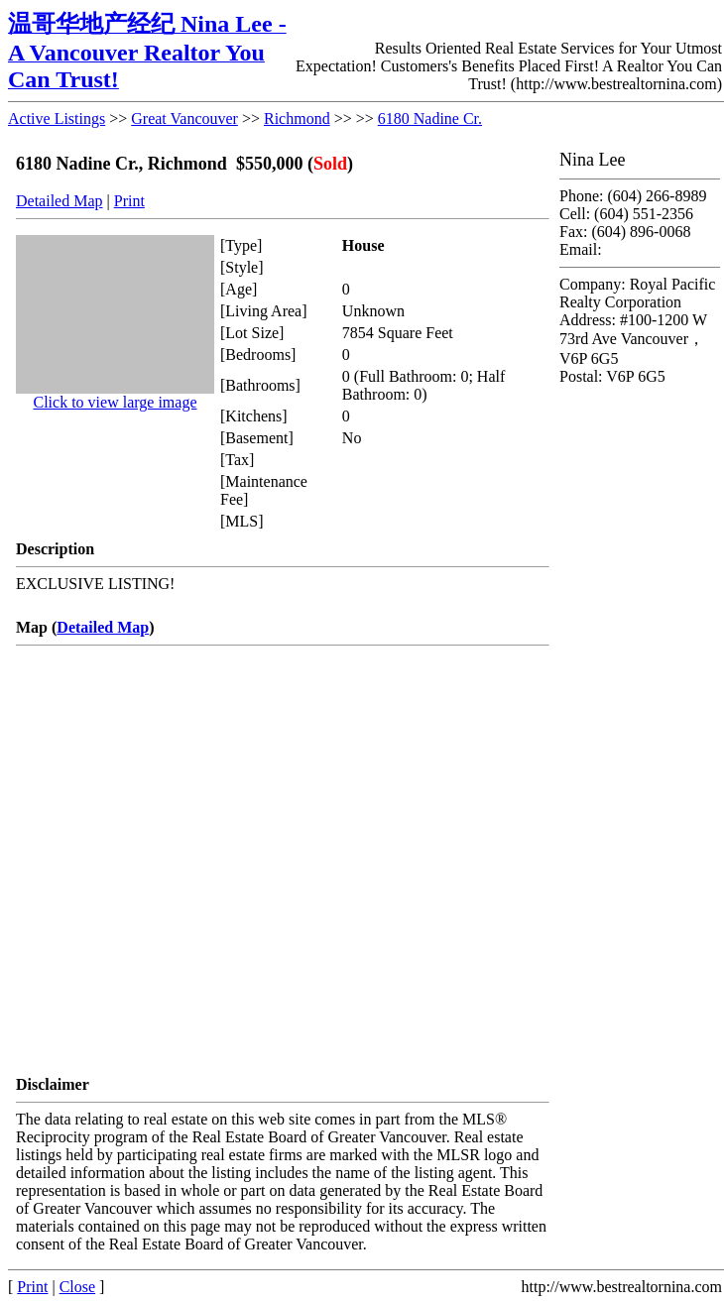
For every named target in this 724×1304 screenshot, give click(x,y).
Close (77, 1286)
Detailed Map (59, 200)
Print (129, 200)
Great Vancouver (184, 118)
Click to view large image (115, 402)
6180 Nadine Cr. (430, 118)
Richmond (297, 118)
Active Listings (56, 118)
